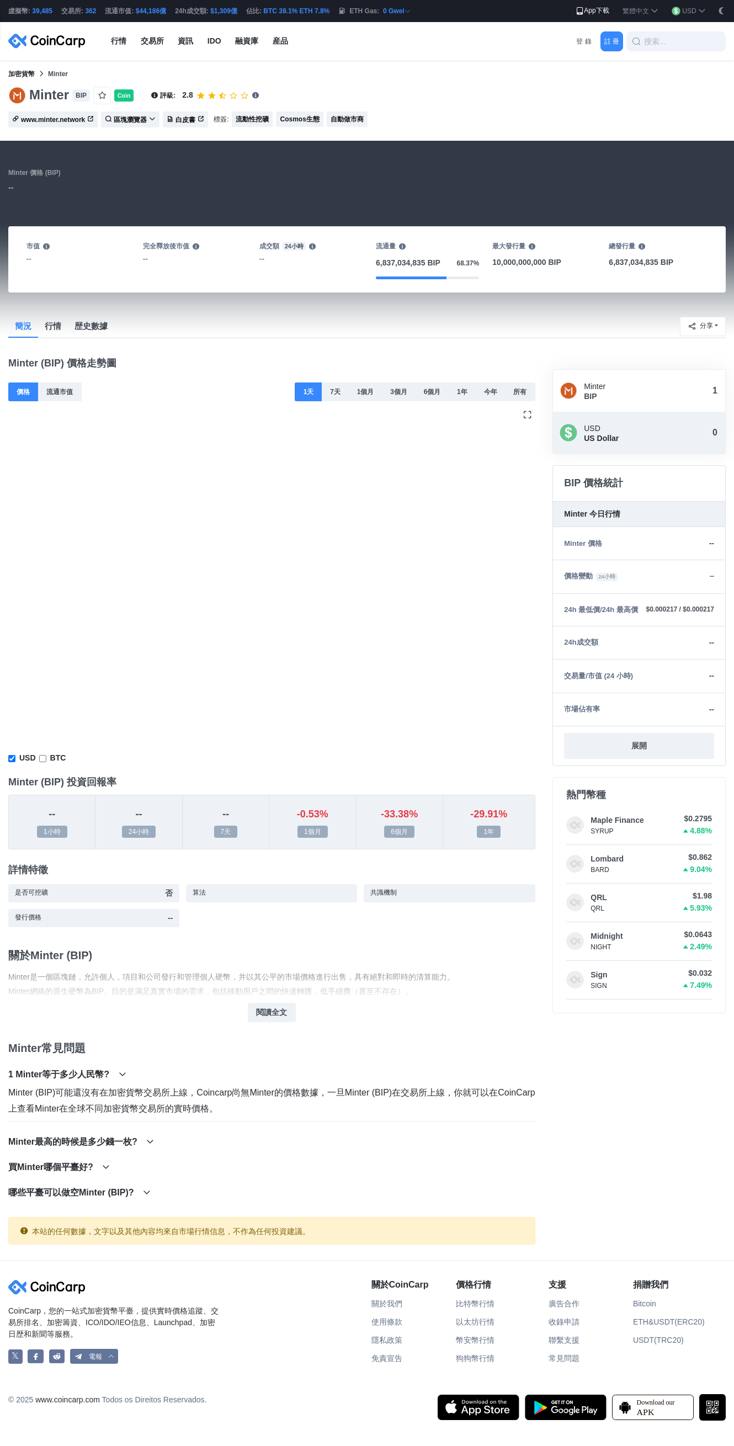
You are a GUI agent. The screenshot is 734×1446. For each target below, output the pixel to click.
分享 (700, 326)
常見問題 (564, 1358)
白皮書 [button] (185, 120)
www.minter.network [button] (53, 120)
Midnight (607, 936)
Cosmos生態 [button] (299, 119)
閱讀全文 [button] (271, 1012)
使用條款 (386, 1321)
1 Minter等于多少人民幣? (67, 1074)
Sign (599, 974)
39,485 (42, 11)
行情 (53, 326)
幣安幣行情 (475, 1340)
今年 (490, 392)
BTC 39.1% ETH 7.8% (296, 11)
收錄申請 (564, 1321)
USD (27, 757)
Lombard (607, 858)
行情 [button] (118, 40)
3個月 (398, 392)
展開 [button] (639, 745)
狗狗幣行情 (475, 1358)
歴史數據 (91, 326)
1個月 (365, 392)
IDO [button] (214, 40)
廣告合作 (564, 1303)
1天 (309, 392)
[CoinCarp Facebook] (36, 1356)
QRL (599, 897)
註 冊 (611, 41)
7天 (335, 392)
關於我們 (386, 1303)
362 (90, 11)
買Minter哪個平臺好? (59, 1167)
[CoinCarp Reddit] (57, 1356)
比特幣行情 (475, 1303)
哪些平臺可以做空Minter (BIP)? (79, 1192)
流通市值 (59, 392)
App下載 (592, 11)
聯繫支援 (564, 1340)
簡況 (23, 326)
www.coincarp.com (67, 1399)
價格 (23, 392)
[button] (640, 11)
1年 (462, 392)
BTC (58, 757)
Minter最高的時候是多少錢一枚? (81, 1141)
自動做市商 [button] (347, 119)
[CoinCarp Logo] (49, 41)
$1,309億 (223, 11)
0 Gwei (397, 11)
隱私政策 (386, 1340)
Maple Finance (617, 820)
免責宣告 (386, 1358)
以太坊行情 (475, 1321)
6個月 (432, 392)
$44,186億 (151, 11)
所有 (519, 392)
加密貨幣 (21, 74)
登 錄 (583, 41)
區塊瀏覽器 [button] (130, 120)
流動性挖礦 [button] (252, 119)
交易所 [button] (152, 40)
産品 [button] (280, 40)
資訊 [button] (185, 40)
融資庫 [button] (246, 40)
